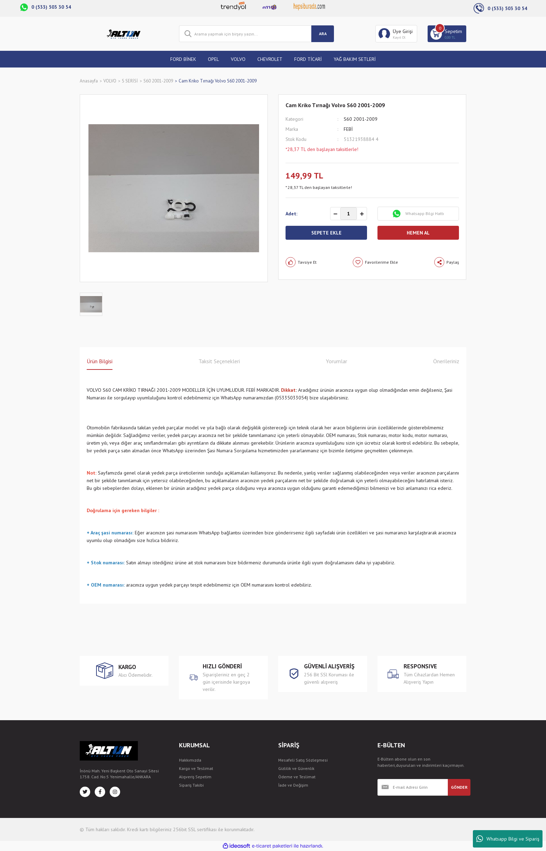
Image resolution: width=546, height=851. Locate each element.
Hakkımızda (190, 760)
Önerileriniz (446, 361)
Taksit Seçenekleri (219, 361)
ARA (323, 33)
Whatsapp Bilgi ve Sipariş (507, 839)
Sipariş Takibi (191, 785)
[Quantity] (348, 213)
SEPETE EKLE (326, 233)
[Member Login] (396, 33)
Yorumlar (336, 361)
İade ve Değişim (293, 785)
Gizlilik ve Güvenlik (296, 768)
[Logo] (124, 33)
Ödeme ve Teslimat (296, 776)
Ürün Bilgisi (99, 361)
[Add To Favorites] (375, 262)
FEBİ (348, 129)
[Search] (256, 33)
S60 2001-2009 (360, 119)
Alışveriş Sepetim (195, 776)
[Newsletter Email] (412, 787)
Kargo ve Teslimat (196, 768)
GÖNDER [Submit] (459, 787)
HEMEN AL (418, 233)
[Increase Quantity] (362, 214)
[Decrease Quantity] (335, 214)
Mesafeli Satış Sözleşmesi (303, 760)
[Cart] (447, 33)
